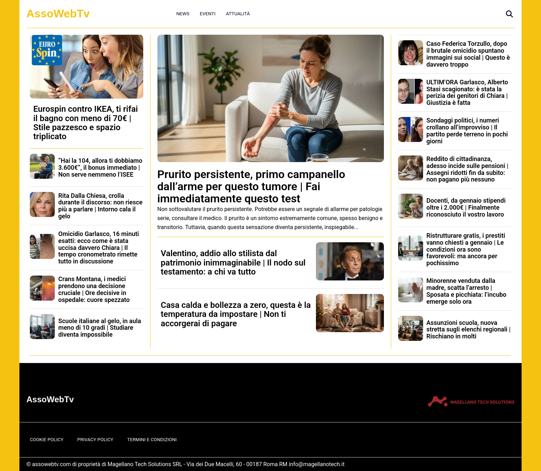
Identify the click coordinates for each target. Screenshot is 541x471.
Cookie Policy (46, 439)
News (182, 13)
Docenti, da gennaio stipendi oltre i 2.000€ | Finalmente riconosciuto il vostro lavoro (466, 207)
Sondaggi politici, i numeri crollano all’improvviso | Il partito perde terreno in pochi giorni (467, 130)
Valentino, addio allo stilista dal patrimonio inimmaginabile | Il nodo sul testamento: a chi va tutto (233, 263)
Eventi (207, 13)
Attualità (238, 13)
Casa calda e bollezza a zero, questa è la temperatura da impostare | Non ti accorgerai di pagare (236, 314)
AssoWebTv (58, 13)
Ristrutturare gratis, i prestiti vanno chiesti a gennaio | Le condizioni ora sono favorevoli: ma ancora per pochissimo (466, 249)
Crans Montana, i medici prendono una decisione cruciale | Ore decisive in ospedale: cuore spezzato (94, 289)
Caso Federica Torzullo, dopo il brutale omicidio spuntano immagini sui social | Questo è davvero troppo (468, 54)
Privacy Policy (95, 439)
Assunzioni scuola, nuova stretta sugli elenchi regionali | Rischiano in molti (469, 329)
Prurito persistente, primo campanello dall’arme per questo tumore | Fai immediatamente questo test (251, 186)
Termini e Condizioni (152, 439)
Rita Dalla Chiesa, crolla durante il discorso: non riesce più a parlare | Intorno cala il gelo (100, 206)
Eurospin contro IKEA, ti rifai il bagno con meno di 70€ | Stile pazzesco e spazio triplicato (85, 122)
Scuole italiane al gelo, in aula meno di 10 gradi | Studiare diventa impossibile (99, 327)
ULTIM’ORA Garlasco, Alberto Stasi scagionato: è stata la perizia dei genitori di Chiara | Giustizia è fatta (467, 92)
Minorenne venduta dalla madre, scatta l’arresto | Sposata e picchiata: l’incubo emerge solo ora (467, 291)
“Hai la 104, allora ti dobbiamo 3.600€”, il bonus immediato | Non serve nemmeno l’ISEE (100, 167)
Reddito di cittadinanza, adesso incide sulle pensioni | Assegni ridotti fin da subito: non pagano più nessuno (467, 169)
